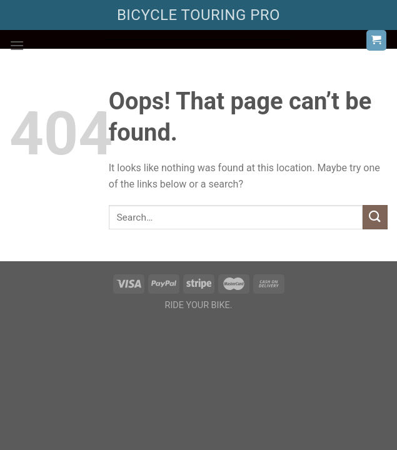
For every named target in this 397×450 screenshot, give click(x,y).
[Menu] (16, 45)
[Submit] (375, 217)
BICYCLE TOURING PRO (198, 15)
